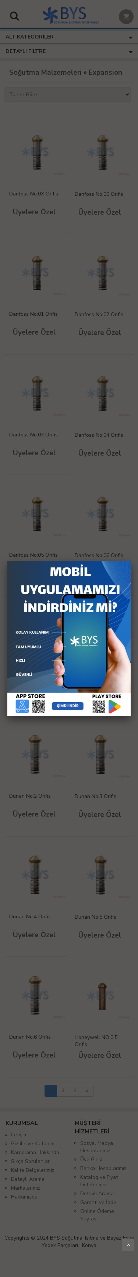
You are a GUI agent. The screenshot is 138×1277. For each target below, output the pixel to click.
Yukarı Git (128, 1245)
